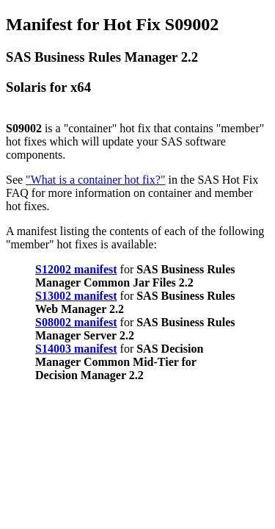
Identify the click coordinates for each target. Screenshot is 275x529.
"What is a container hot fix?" (95, 179)
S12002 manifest (76, 269)
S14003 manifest (76, 348)
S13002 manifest (76, 295)
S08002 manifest (76, 322)
